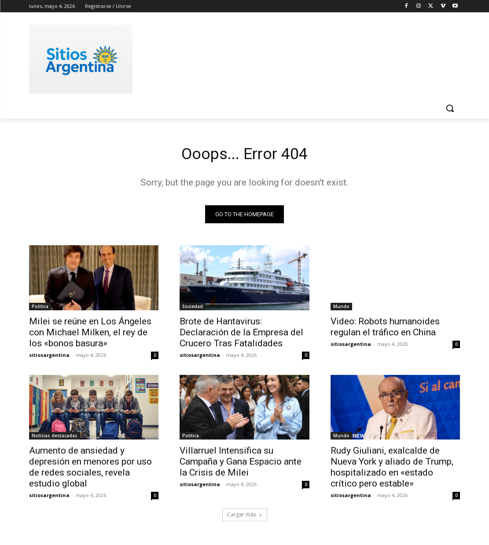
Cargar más (244, 517)
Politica (40, 308)
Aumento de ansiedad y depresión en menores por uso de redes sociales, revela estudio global (90, 469)
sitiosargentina (49, 357)
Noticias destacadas (54, 438)
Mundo (341, 308)
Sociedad (192, 308)
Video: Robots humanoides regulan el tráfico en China (385, 329)
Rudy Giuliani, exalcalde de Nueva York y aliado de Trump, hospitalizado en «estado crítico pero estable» (392, 469)
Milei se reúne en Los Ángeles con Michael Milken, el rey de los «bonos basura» (90, 334)
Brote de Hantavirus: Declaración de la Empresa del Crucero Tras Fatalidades (241, 334)
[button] (449, 108)
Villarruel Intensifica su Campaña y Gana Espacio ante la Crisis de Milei (240, 464)
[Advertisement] (235, 57)
